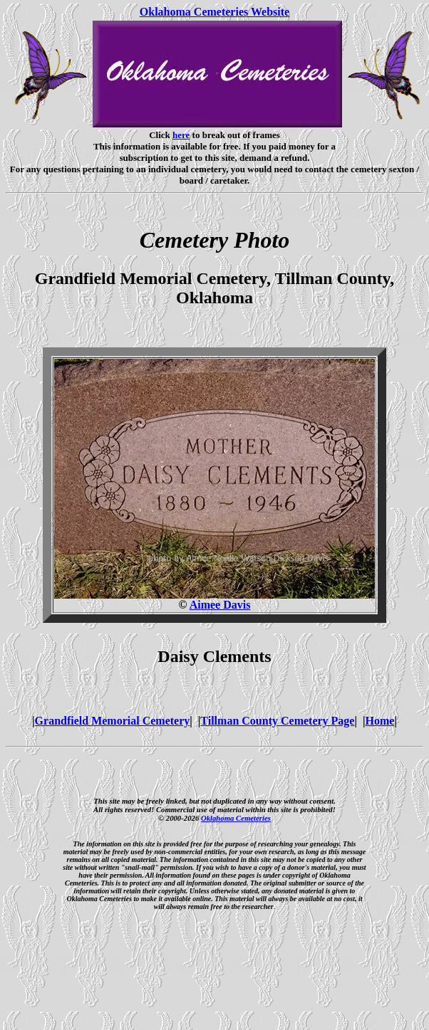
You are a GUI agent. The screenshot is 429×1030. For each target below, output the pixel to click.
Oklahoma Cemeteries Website (214, 12)
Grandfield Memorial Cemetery (112, 721)
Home (380, 721)
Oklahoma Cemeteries (236, 818)
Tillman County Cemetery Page (277, 721)
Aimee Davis (220, 605)
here (181, 135)
